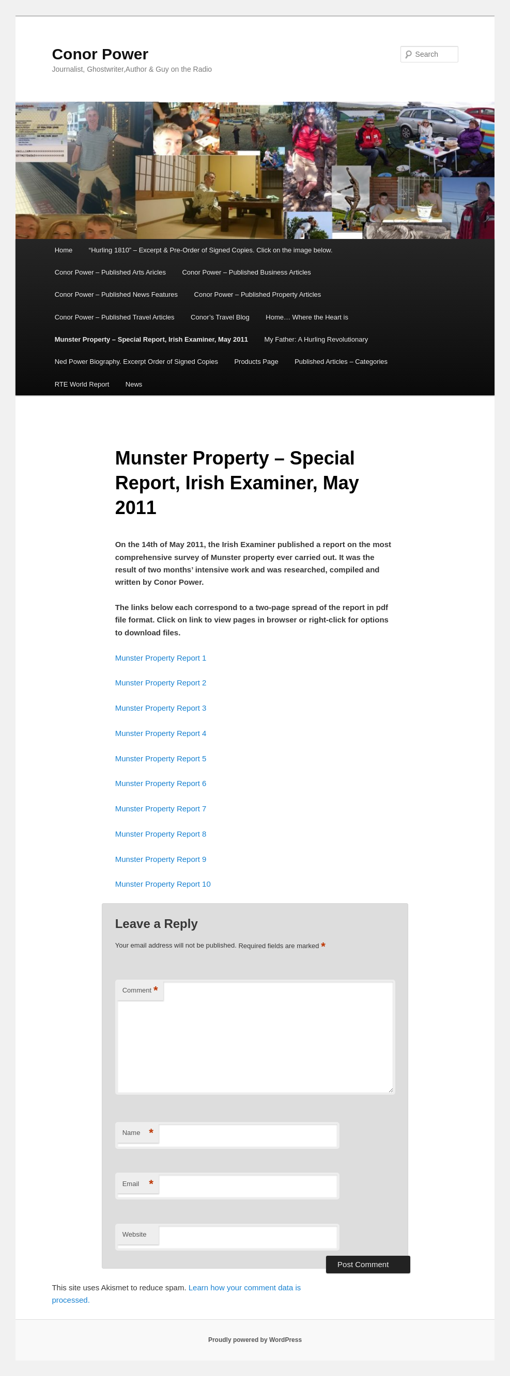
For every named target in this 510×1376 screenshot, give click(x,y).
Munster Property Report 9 (161, 859)
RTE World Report (82, 384)
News (134, 384)
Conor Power (100, 53)
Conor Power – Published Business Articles (246, 272)
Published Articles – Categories (341, 361)
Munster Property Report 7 (161, 808)
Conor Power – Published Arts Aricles (110, 272)
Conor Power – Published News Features (116, 294)
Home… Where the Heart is (307, 317)
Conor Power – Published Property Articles (257, 294)
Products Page (256, 361)
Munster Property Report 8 (161, 833)
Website (134, 1234)
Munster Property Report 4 (161, 733)
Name (137, 1133)
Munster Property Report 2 (161, 682)
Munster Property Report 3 (161, 707)
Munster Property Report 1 (161, 657)
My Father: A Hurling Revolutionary (316, 339)
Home (64, 250)
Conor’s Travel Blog (220, 317)
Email (137, 1184)
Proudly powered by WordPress (255, 1339)
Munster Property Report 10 (163, 883)
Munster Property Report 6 (161, 783)
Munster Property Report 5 (161, 758)
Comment (140, 990)
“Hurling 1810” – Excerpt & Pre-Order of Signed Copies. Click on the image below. (211, 250)
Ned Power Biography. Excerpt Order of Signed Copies (136, 361)
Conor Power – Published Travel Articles (115, 317)
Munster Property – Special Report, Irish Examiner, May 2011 (151, 339)
